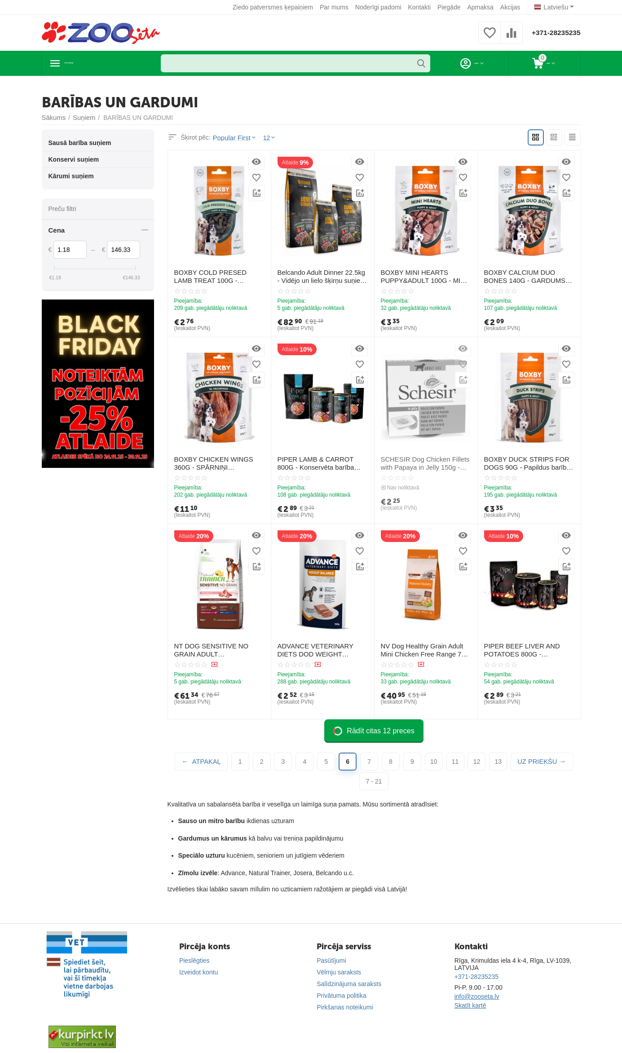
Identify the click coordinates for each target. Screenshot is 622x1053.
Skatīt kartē (470, 1005)
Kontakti (421, 7)
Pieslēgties (194, 960)
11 (455, 761)
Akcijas (512, 7)
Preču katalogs (93, 63)
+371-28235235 (552, 32)
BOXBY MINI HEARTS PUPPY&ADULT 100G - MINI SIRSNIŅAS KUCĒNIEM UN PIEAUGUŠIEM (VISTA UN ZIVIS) (422, 276)
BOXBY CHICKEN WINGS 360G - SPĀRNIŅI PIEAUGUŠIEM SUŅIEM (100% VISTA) (219, 463)
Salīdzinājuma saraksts (349, 983)
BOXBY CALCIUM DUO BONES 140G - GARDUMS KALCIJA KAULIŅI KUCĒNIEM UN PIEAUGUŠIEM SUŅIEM (527, 276)
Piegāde (450, 7)
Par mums (336, 7)
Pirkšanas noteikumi (345, 1007)
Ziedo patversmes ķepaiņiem (274, 7)
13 (498, 761)
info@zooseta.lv (476, 996)
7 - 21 (374, 781)
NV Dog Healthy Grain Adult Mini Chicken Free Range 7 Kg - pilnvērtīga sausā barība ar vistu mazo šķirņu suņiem (425, 650)
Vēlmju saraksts (339, 972)
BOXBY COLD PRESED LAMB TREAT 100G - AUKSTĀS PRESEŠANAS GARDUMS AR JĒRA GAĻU (217, 276)
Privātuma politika (341, 995)
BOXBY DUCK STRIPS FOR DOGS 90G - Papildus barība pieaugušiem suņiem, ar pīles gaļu (525, 463)
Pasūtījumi (331, 960)
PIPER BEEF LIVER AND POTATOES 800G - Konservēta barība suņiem (528, 650)
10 (433, 761)
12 (477, 761)
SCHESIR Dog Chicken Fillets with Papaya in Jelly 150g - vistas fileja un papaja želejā (423, 463)
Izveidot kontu (198, 972)
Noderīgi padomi (380, 7)
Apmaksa (482, 7)
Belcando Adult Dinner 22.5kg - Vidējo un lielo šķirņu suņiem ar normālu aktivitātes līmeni (321, 276)
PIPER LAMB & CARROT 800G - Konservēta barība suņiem (322, 463)
